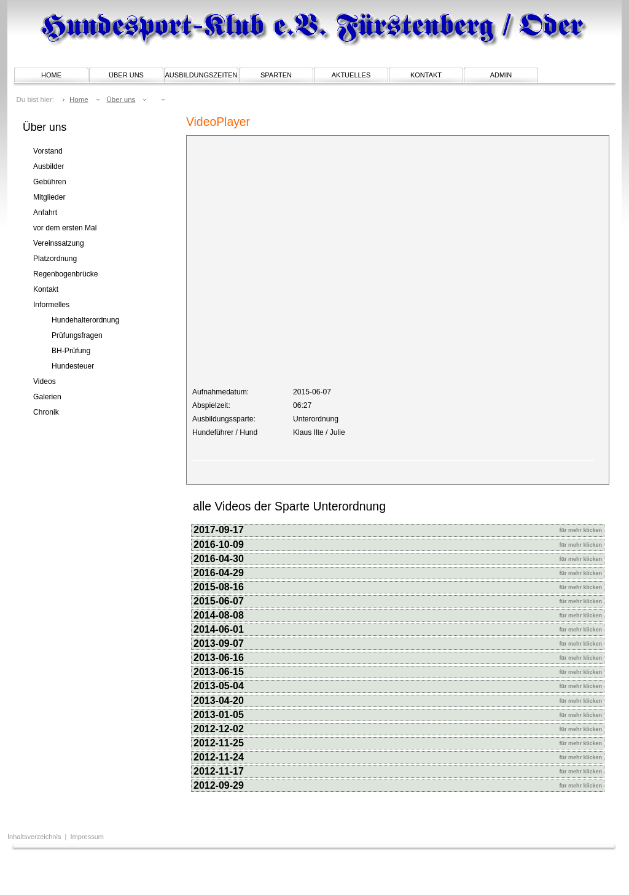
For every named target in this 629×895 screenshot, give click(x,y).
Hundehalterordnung (85, 320)
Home (51, 75)
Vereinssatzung (58, 243)
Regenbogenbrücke (65, 274)
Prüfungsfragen (77, 335)
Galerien (47, 397)
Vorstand (48, 151)
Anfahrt (45, 212)
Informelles (51, 304)
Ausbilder (48, 166)
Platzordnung (55, 258)
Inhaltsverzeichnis (35, 836)
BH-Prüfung (71, 350)
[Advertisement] (163, 873)
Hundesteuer (73, 366)
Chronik (46, 412)
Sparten (276, 75)
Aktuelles (351, 75)
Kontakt (426, 75)
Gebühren (49, 182)
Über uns (126, 75)
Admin (501, 75)
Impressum (87, 836)
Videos (44, 381)
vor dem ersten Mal (65, 228)
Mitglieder (49, 197)
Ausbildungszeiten (201, 75)
